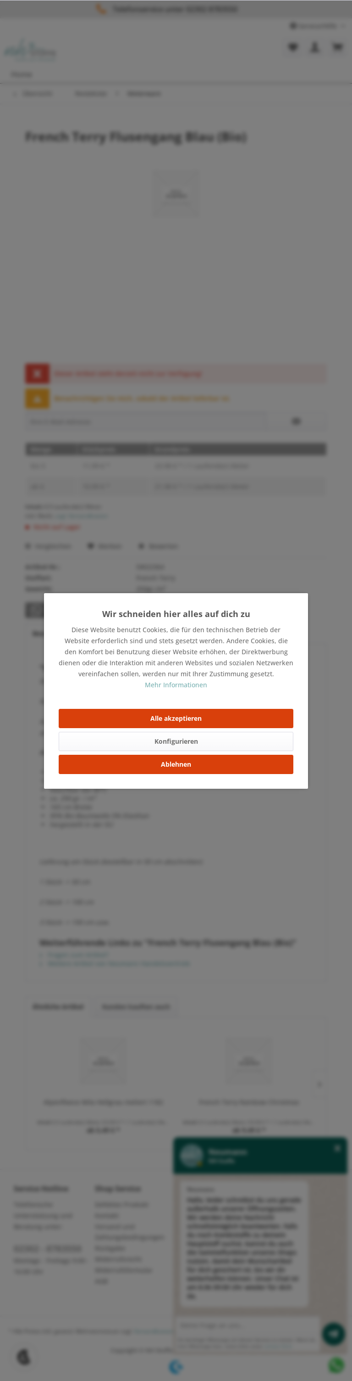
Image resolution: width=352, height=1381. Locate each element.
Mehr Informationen (176, 684)
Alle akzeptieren (176, 718)
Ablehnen (176, 764)
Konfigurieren (176, 741)
